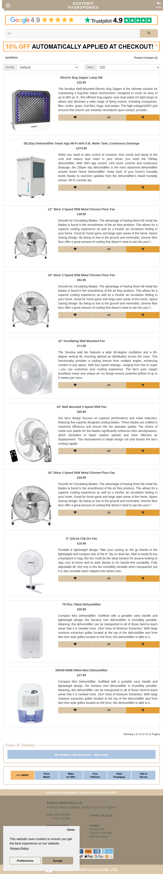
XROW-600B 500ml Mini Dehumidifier (81, 670)
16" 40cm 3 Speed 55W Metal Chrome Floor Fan (81, 275)
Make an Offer (70, 775)
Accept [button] (57, 860)
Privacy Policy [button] (19, 848)
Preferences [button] (25, 860)
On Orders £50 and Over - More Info (81, 755)
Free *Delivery (95, 775)
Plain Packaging (119, 775)
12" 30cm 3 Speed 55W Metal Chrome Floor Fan (81, 209)
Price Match (46, 775)
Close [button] (71, 829)
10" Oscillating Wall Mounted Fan (81, 341)
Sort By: (10, 67)
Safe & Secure (144, 775)
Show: (90, 67)
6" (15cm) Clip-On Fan (81, 538)
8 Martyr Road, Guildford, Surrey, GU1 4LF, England (81, 807)
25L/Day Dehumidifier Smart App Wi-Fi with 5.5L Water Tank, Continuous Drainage (81, 143)
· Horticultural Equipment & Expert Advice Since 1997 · (81, 792)
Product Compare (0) (146, 57)
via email (106, 815)
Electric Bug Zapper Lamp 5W (81, 77)
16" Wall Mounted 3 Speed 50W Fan (81, 407)
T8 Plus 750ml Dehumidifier (81, 604)
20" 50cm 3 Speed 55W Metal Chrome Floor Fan (81, 472)
